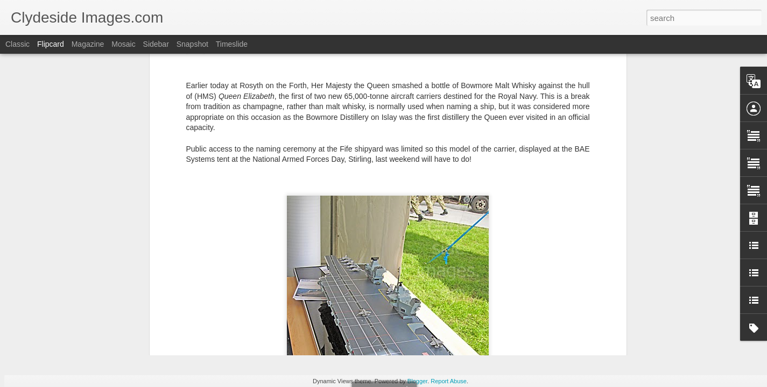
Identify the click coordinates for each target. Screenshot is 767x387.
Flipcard (50, 44)
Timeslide (232, 44)
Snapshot (192, 44)
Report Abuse (449, 381)
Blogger (417, 381)
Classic (17, 44)
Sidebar (156, 44)
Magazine (88, 44)
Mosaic (123, 44)
